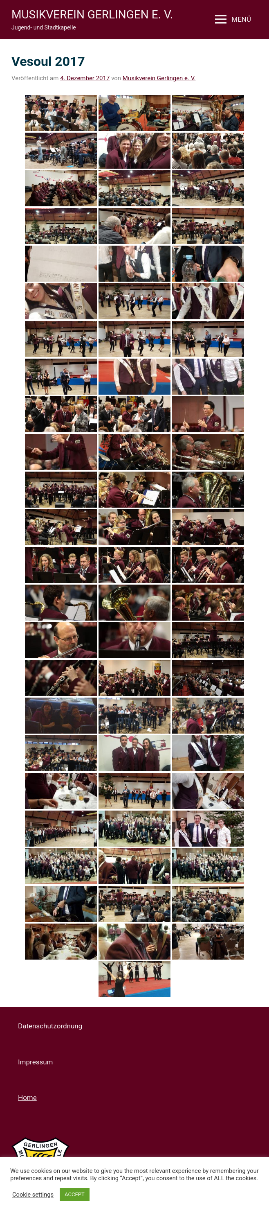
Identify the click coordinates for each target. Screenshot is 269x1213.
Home (27, 1097)
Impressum (35, 1062)
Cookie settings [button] (33, 1194)
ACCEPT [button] (75, 1194)
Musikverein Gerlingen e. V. (92, 14)
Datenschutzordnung (50, 1026)
